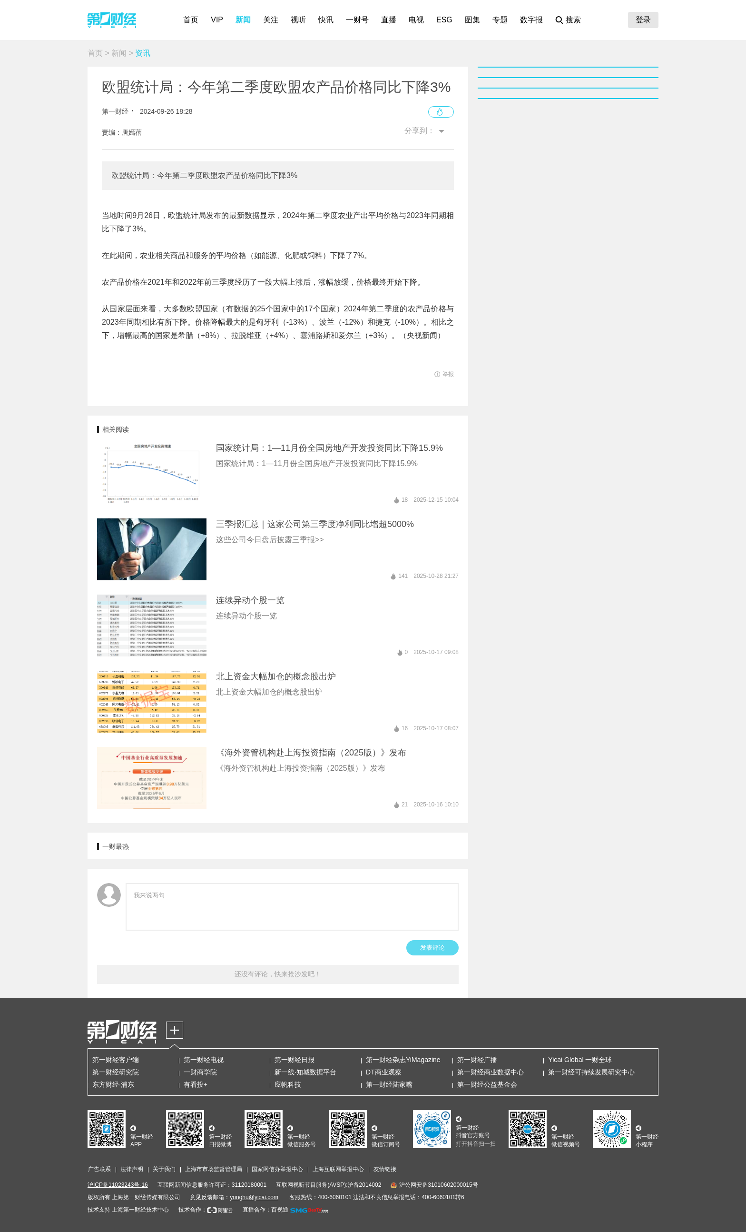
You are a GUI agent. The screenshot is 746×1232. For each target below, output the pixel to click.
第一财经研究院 (115, 1072)
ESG (444, 20)
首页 (190, 20)
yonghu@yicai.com (254, 1197)
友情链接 (384, 1169)
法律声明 (131, 1169)
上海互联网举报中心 (338, 1169)
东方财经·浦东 (113, 1084)
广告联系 (99, 1169)
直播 (388, 20)
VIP (217, 20)
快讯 (326, 20)
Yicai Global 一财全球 (580, 1059)
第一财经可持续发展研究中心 (591, 1072)
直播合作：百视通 (265, 1209)
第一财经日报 (294, 1059)
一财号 (357, 20)
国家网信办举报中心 (277, 1169)
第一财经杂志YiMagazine (403, 1059)
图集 (472, 20)
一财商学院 (200, 1072)
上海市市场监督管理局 (213, 1169)
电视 (416, 20)
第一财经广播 (477, 1059)
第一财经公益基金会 (487, 1084)
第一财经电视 (204, 1059)
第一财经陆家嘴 (389, 1084)
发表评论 (432, 947)
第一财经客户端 (115, 1059)
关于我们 (164, 1169)
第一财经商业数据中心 (490, 1072)
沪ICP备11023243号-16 (118, 1185)
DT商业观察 (384, 1072)
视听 (298, 20)
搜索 (573, 20)
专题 (500, 20)
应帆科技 (288, 1084)
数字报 (531, 20)
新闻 (243, 20)
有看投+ (195, 1084)
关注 (270, 20)
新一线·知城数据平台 (305, 1072)
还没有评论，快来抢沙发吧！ (278, 974)
